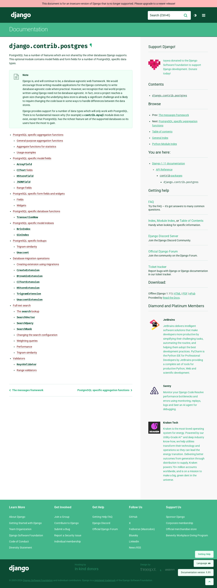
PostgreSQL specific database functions (36, 211)
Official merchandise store (181, 529)
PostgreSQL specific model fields (32, 158)
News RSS (135, 547)
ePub (192, 293)
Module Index (166, 221)
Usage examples (26, 152)
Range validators (27, 370)
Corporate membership (179, 523)
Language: (204, 563)
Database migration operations (31, 258)
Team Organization (20, 529)
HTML (177, 293)
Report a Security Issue (67, 535)
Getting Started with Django (25, 523)
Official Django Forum (163, 251)
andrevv (174, 570)
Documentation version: (196, 572)
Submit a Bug (62, 529)
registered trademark (105, 580)
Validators (19, 358)
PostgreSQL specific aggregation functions (38, 134)
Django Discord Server (163, 236)
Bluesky (133, 535)
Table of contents (162, 131)
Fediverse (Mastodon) (142, 529)
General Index (160, 137)
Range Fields (24, 187)
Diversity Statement (20, 547)
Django (21, 15)
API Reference (164, 169)
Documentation (28, 29)
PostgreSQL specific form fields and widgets (39, 193)
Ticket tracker (157, 267)
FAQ (151, 202)
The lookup (28, 311)
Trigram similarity (27, 246)
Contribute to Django (66, 523)
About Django (17, 516)
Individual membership (67, 541)
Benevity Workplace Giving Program (187, 535)
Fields (20, 199)
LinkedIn (134, 541)
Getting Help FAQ (102, 516)
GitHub (133, 516)
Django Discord (101, 523)
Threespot (149, 570)
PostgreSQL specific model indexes (33, 223)
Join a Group (61, 516)
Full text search (22, 305)
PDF (185, 293)
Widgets (21, 205)
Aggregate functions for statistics (36, 146)
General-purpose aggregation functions (40, 140)
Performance (24, 346)
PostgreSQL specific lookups (29, 240)
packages (171, 175)
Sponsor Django (175, 516)
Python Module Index (164, 143)
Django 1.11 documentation (168, 163)
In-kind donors (86, 569)
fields (25, 170)
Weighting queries (27, 340)
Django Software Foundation (26, 535)
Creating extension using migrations (38, 264)
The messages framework (26, 390)
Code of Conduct (19, 541)
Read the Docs (171, 297)
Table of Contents (191, 221)
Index (152, 221)
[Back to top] (209, 581)
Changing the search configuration (37, 334)
